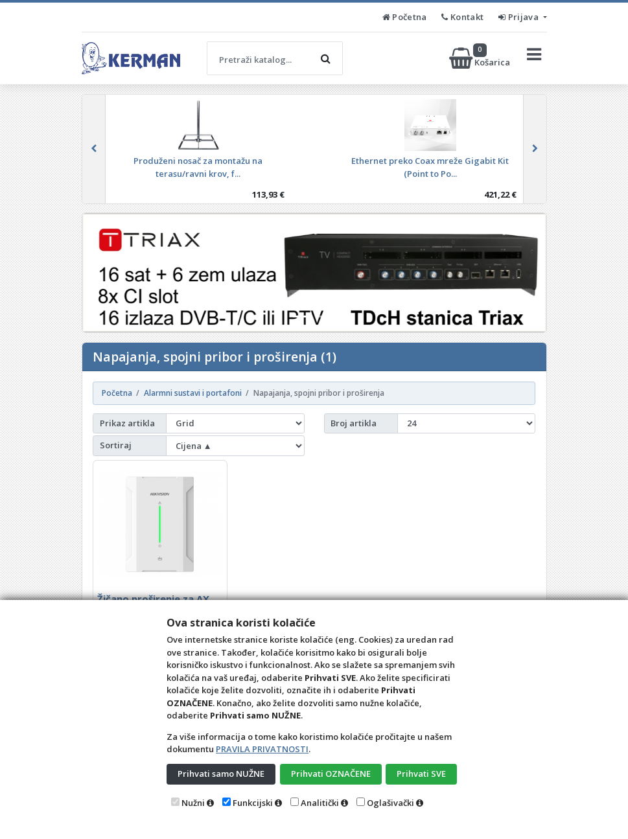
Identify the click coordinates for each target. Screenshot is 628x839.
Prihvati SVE (421, 773)
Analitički (320, 803)
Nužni (193, 803)
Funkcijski (253, 803)
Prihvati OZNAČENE (331, 773)
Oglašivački (390, 803)
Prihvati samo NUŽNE (221, 773)
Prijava (519, 17)
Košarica (480, 58)
